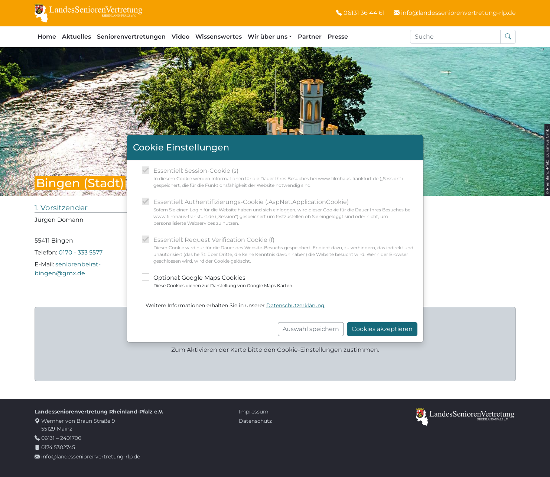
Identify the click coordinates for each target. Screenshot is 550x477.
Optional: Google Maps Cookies (223, 281)
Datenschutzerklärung (295, 305)
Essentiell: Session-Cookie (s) (285, 178)
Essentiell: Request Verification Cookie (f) (285, 250)
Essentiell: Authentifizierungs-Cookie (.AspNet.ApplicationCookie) (285, 212)
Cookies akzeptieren (382, 328)
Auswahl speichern (311, 328)
